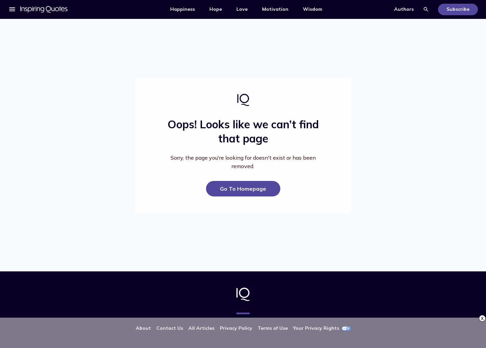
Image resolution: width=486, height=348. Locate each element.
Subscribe (457, 9)
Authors (404, 9)
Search (426, 9)
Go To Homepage (243, 188)
